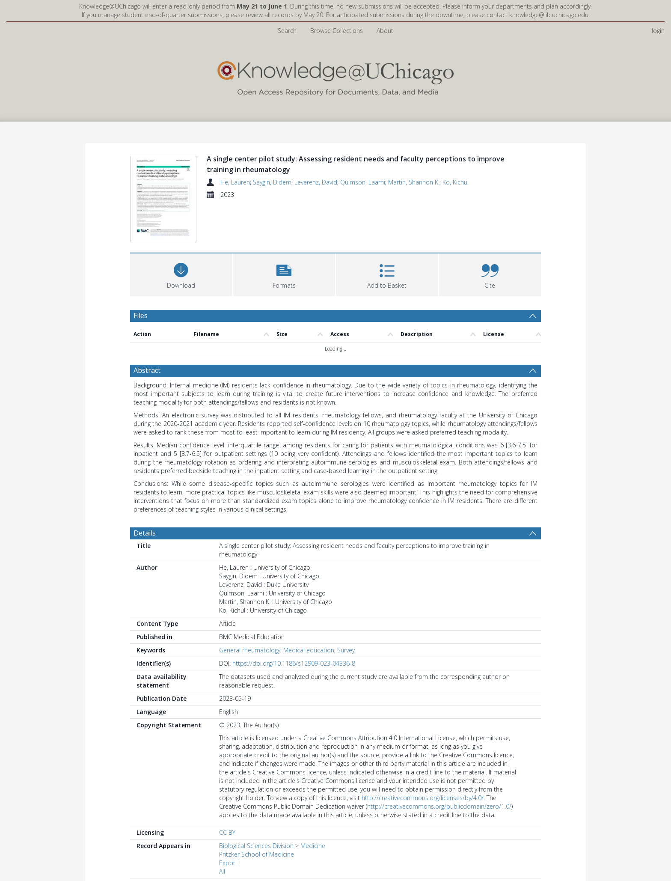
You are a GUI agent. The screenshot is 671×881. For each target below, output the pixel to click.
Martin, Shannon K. (413, 182)
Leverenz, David (315, 182)
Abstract (147, 370)
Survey (346, 650)
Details (145, 533)
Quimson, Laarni (362, 182)
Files (141, 315)
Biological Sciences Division (256, 846)
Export (228, 863)
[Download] (181, 273)
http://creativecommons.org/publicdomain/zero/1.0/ (439, 806)
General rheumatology (249, 650)
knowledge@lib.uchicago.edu (548, 15)
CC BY (227, 832)
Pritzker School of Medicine (256, 854)
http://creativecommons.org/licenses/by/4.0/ (423, 798)
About (385, 31)
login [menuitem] (658, 31)
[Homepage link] (335, 76)
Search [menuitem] (287, 31)
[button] (284, 273)
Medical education (308, 650)
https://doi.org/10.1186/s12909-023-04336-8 (293, 663)
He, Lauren (235, 182)
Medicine (312, 846)
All (222, 871)
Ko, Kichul (455, 182)
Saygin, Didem (272, 182)
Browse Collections (336, 31)
